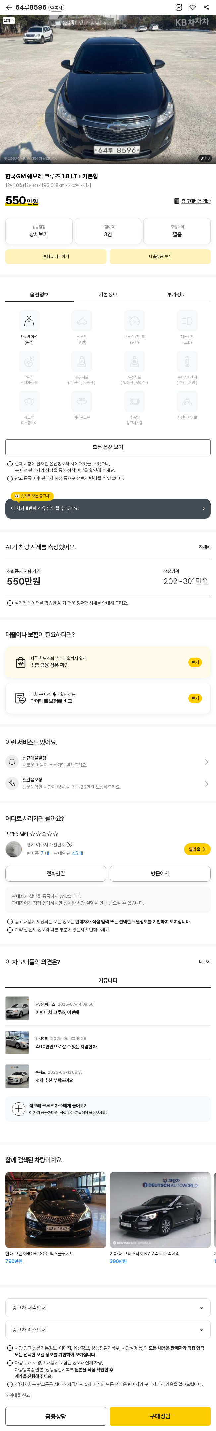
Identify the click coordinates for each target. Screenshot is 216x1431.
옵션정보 (39, 295)
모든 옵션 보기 (108, 447)
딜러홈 (194, 849)
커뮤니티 (108, 980)
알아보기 (108, 662)
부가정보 (176, 295)
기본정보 (108, 295)
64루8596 (39, 7)
